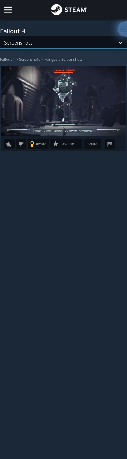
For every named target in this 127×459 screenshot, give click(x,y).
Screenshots (29, 59)
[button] (9, 144)
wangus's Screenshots (63, 59)
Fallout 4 (7, 59)
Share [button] (92, 144)
